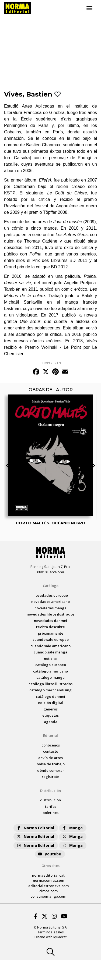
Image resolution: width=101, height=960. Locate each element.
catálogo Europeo (50, 664)
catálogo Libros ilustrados (50, 683)
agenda (50, 721)
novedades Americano (50, 601)
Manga (72, 827)
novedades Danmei (50, 620)
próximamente (50, 633)
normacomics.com (48, 880)
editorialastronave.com (48, 885)
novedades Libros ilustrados (50, 614)
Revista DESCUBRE (50, 626)
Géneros (50, 709)
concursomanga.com (48, 896)
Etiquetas (50, 715)
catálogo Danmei (50, 696)
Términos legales (50, 932)
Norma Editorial (35, 827)
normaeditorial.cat (48, 875)
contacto (50, 751)
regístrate (50, 776)
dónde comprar (50, 770)
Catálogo (50, 585)
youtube (49, 853)
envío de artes (50, 757)
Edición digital (50, 702)
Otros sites (50, 865)
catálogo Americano (50, 671)
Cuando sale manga (50, 652)
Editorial (50, 735)
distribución (50, 800)
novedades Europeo (50, 595)
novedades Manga (50, 608)
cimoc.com (48, 890)
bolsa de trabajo (51, 764)
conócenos (50, 745)
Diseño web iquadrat (50, 937)
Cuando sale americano (50, 645)
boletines (50, 812)
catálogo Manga (50, 677)
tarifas (50, 806)
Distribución (50, 790)
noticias (50, 658)
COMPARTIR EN (50, 363)
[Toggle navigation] (89, 8)
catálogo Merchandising (50, 690)
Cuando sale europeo (51, 639)
